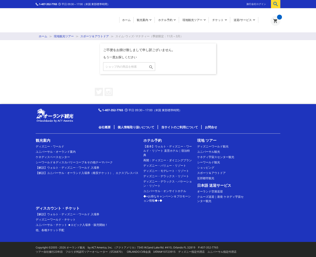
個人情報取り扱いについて (136, 127)
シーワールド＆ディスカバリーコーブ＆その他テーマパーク (74, 162)
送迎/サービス (245, 20)
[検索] (129, 66)
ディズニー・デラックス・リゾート (166, 176)
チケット (220, 20)
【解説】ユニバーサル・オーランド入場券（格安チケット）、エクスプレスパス (87, 173)
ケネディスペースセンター (53, 157)
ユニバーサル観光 (208, 152)
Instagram (109, 92)
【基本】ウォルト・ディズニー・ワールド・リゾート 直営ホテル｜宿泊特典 (167, 150)
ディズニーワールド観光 (213, 146)
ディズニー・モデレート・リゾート (166, 171)
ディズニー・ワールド (50, 146)
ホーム (126, 20)
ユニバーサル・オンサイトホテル (164, 191)
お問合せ (211, 127)
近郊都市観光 (205, 178)
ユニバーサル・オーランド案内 (56, 152)
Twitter (99, 92)
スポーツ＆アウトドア (211, 173)
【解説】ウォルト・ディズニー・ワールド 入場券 (67, 167)
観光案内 (144, 20)
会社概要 (104, 127)
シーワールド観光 (208, 162)
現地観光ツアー (194, 20)
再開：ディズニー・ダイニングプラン (167, 160)
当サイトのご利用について (179, 127)
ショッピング (205, 167)
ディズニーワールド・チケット (56, 219)
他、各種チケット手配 (50, 230)
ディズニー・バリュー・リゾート (164, 165)
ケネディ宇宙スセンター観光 (215, 157)
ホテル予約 (167, 20)
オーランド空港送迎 (210, 191)
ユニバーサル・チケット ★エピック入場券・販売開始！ (72, 225)
